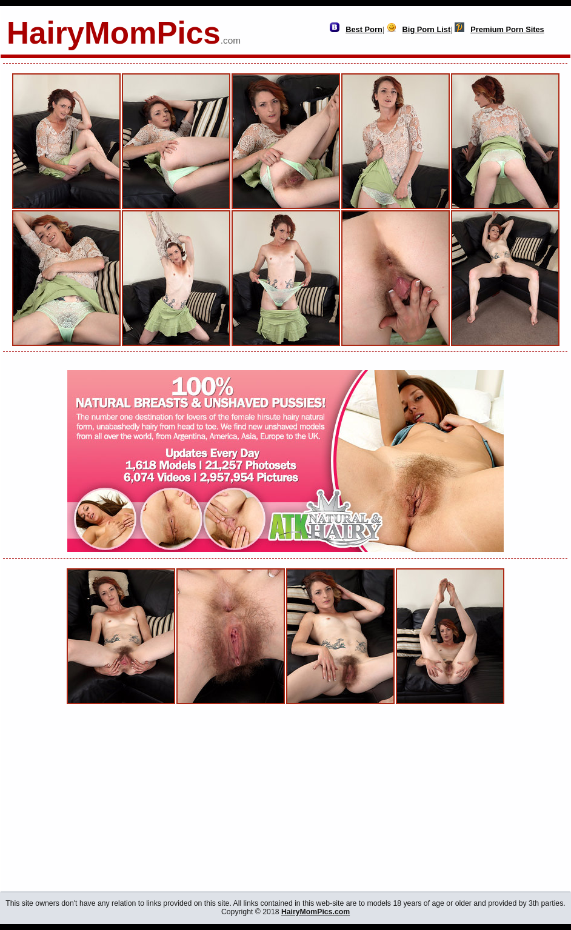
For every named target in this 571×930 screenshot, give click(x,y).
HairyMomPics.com (315, 912)
